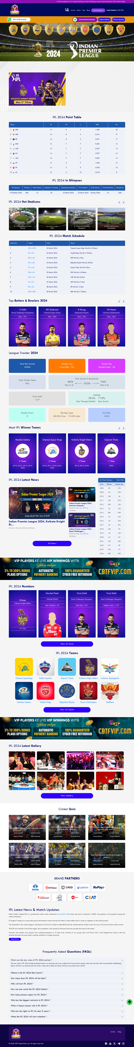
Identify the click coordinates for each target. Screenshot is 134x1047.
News (79, 10)
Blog (88, 10)
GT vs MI (31, 267)
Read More (15, 939)
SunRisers (110, 702)
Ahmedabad (111, 228)
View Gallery (67, 796)
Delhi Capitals (45, 678)
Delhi (52, 228)
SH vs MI (31, 282)
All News (52, 543)
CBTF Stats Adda (119, 1)
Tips (83, 10)
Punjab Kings (45, 702)
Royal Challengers (88, 702)
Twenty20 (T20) (63, 914)
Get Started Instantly (87, 19)
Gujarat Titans (67, 678)
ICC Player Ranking (77, 1)
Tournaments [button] (98, 10)
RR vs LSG (31, 262)
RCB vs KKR (32, 291)
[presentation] (119, 202)
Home (73, 10)
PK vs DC (31, 253)
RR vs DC (31, 287)
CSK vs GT (31, 277)
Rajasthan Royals (67, 702)
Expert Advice (104, 19)
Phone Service (118, 19)
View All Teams (67, 710)
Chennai (22, 228)
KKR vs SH (31, 258)
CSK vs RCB (32, 248)
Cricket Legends (62, 1)
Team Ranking (90, 1)
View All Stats (67, 644)
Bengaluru (81, 228)
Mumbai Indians (24, 702)
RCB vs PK (31, 272)
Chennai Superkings (24, 678)
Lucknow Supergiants (110, 678)
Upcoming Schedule (104, 1)
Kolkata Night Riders (88, 678)
